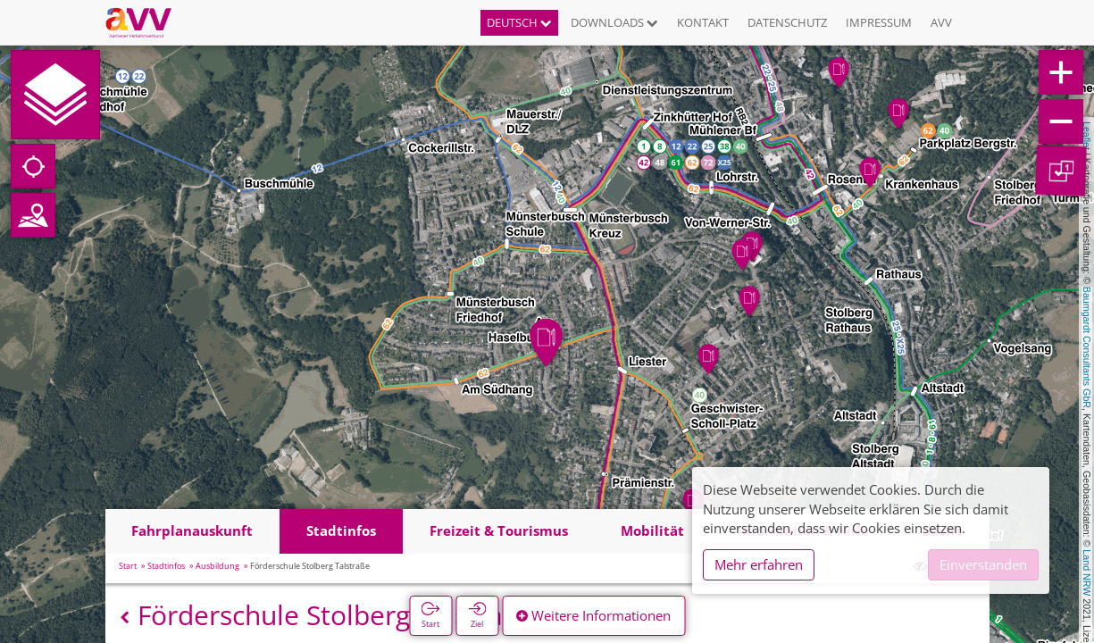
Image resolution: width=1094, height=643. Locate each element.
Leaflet (1086, 135)
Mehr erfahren (758, 564)
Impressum (879, 22)
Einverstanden (983, 564)
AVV (941, 22)
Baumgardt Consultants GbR (1086, 347)
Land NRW (1086, 572)
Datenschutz (787, 22)
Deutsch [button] (519, 22)
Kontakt (703, 22)
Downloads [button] (614, 22)
